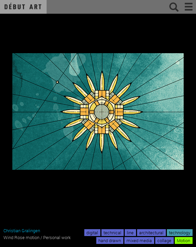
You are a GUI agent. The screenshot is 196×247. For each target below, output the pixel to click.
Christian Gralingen (21, 230)
